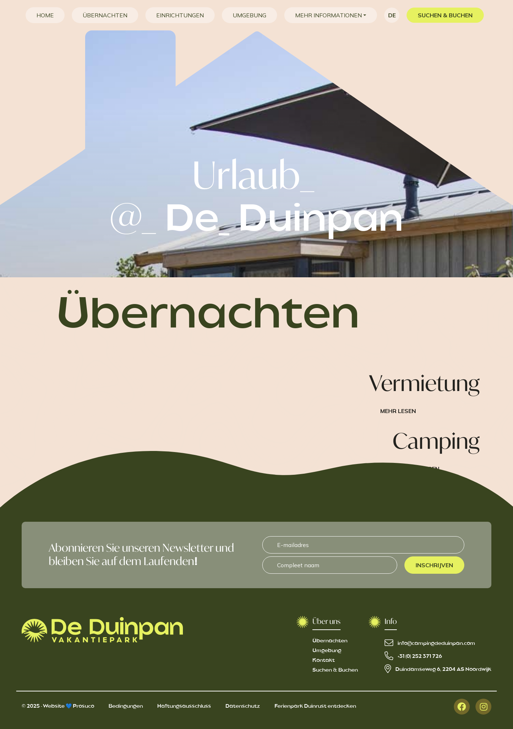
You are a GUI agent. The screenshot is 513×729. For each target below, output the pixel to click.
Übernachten (329, 640)
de (392, 15)
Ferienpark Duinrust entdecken (315, 706)
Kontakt (323, 660)
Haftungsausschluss (184, 706)
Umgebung (326, 650)
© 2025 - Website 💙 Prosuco (58, 706)
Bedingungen (126, 706)
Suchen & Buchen (335, 670)
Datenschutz (242, 706)
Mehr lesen (398, 411)
